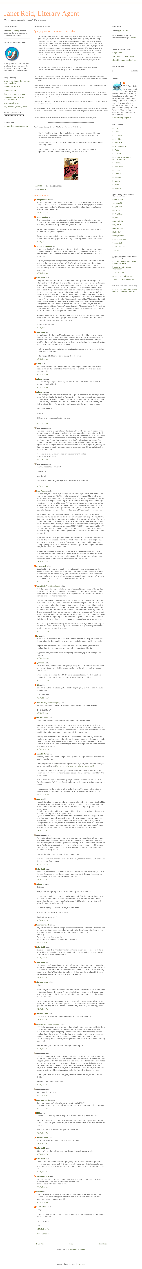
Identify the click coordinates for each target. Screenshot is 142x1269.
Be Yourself (116, 188)
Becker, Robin (117, 199)
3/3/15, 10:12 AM (43, 631)
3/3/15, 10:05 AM (43, 581)
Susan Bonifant (42, 217)
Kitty (38, 685)
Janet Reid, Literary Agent (41, 13)
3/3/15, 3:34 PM (42, 1020)
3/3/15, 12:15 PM (43, 749)
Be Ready (116, 170)
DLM (38, 1113)
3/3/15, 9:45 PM (42, 1154)
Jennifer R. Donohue (44, 246)
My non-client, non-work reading (16, 126)
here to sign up (14, 31)
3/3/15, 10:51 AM (43, 680)
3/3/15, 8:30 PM (42, 1133)
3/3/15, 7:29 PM (42, 1108)
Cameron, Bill (117, 203)
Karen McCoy (41, 754)
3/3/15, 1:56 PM (42, 880)
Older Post (102, 1244)
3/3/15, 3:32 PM (42, 1009)
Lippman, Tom (117, 228)
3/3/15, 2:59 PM (42, 920)
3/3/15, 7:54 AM (42, 273)
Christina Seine (42, 718)
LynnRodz (40, 663)
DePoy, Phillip (117, 214)
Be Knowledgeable (119, 146)
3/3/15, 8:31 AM (42, 328)
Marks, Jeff (116, 232)
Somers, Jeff (117, 243)
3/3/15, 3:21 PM (42, 958)
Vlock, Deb (116, 250)
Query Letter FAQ (10, 90)
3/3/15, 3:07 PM (42, 942)
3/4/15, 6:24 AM (42, 1187)
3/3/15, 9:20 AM (42, 423)
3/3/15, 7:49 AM (42, 242)
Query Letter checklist (12, 87)
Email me (133, 38)
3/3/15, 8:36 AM (42, 359)
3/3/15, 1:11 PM (42, 830)
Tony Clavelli (41, 566)
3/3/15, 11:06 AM (43, 698)
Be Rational (116, 163)
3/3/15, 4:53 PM (42, 1095)
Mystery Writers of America (122, 276)
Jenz (38, 636)
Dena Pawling (41, 491)
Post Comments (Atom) (76, 1250)
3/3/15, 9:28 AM (42, 486)
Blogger (81, 1264)
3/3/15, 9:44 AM (42, 562)
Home (71, 1244)
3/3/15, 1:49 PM (42, 864)
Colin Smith (40, 278)
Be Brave (115, 132)
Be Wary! (115, 185)
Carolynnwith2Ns (43, 200)
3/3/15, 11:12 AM (43, 713)
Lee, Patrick (116, 225)
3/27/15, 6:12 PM (43, 1229)
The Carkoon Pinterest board (123, 56)
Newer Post (40, 1244)
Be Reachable (117, 166)
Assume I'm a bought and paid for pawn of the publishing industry (124, 290)
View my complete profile (121, 118)
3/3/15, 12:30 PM (43, 794)
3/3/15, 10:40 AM (43, 658)
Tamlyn (39, 1192)
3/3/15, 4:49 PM (42, 1049)
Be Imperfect (117, 143)
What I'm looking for (11, 103)
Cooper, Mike (117, 207)
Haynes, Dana (117, 218)
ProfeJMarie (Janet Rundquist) (48, 586)
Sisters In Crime (118, 272)
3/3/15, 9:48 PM (42, 1172)
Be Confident (117, 139)
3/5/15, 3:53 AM (42, 1202)
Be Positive (116, 154)
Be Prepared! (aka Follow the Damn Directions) (123, 158)
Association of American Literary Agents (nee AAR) (124, 262)
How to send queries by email (15, 94)
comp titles (43, 189)
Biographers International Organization (121, 268)
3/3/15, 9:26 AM (42, 459)
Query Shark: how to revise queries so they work (14, 99)
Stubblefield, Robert (119, 247)
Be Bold (115, 128)
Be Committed (117, 135)
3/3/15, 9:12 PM (42, 1143)
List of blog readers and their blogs (125, 60)
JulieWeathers (41, 1207)
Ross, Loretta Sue (119, 239)
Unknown (40, 379)
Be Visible (116, 181)
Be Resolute (116, 174)
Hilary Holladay (118, 221)
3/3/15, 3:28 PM (42, 978)
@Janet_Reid (123, 31)
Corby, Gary (116, 210)
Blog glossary (117, 53)
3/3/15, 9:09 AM (42, 387)
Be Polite (115, 150)
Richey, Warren (118, 236)
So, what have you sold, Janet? (15, 107)
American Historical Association (123, 280)
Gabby (38, 364)
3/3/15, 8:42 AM (42, 374)
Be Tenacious (117, 177)
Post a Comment (43, 1234)
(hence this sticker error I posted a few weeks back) (75, 766)
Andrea (39, 799)
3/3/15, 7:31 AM (42, 213)
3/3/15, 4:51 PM (42, 1085)
